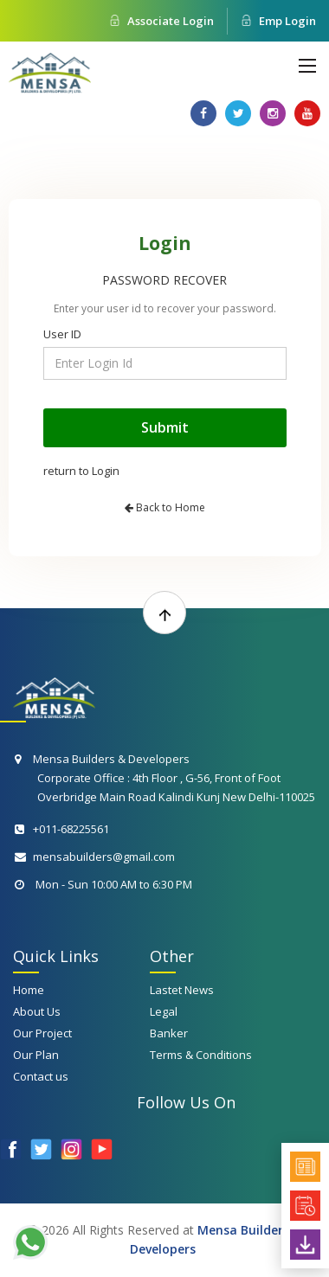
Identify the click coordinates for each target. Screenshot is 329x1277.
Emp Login (278, 21)
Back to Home (165, 507)
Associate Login (161, 21)
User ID (62, 334)
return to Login (81, 470)
